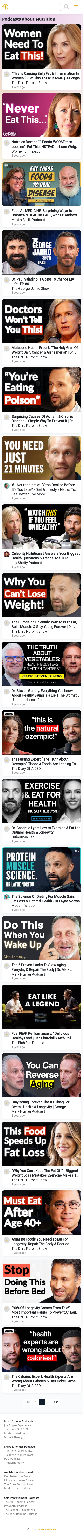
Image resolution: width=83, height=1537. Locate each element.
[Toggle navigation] (76, 6)
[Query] (37, 7)
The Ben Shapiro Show (18, 1451)
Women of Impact (26, 151)
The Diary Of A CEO (26, 769)
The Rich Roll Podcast (28, 1043)
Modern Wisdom (25, 906)
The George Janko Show (31, 289)
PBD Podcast (12, 1458)
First (28, 1402)
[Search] (66, 7)
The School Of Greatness (19, 1510)
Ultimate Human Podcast (31, 700)
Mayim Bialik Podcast (28, 220)
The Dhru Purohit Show (29, 83)
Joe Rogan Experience (17, 1425)
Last (55, 1402)
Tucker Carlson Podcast (18, 1455)
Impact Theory (13, 1437)
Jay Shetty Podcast (27, 563)
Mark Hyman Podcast (28, 974)
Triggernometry (14, 1462)
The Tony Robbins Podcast (20, 1514)
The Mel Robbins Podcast (19, 1502)
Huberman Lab (23, 837)
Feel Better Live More (28, 494)
